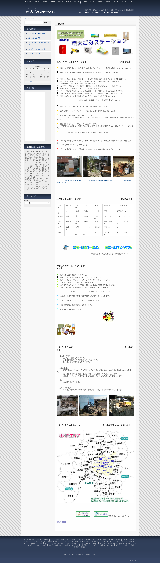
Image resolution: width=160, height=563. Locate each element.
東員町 (131, 545)
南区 (99, 540)
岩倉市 (132, 540)
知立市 (124, 541)
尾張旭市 (87, 541)
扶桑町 (47, 543)
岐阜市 (128, 543)
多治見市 (75, 545)
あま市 (43, 541)
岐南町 (44, 545)
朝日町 (118, 545)
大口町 (54, 543)
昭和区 (39, 540)
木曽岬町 (76, 547)
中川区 (125, 540)
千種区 (74, 540)
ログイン (133, 560)
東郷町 (88, 543)
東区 (57, 540)
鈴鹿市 (94, 545)
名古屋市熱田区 (29, 540)
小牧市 (84, 2)
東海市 (45, 2)
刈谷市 (116, 2)
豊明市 (37, 2)
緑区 (105, 540)
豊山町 (81, 543)
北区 (62, 540)
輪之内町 (59, 545)
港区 (94, 540)
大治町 (67, 543)
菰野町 (83, 547)
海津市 (30, 545)
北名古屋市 (28, 541)
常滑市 (52, 2)
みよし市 (117, 541)
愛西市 (76, 2)
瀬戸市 (92, 2)
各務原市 (67, 545)
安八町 (51, 545)
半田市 (33, 543)
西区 (68, 540)
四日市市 (102, 545)
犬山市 (64, 541)
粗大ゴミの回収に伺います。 (41, 12)
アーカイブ (27, 201)
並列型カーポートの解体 (36, 33)
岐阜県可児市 (112, 543)
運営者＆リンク (127, 2)
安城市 (108, 2)
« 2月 (30, 82)
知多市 (40, 543)
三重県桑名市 (85, 545)
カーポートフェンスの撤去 (37, 49)
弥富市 (57, 541)
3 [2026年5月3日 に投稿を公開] (26, 72)
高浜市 (131, 541)
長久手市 (78, 541)
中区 (52, 540)
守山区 (118, 540)
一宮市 (60, 2)
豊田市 (100, 2)
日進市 (109, 541)
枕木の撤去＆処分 (34, 38)
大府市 (102, 541)
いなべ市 (110, 545)
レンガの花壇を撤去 (35, 54)
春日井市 (95, 541)
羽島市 (121, 543)
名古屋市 (28, 2)
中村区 (111, 540)
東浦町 (95, 543)
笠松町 (37, 545)
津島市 (50, 541)
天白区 (81, 540)
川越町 (124, 545)
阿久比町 (103, 543)
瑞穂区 (46, 540)
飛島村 (74, 543)
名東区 (88, 540)
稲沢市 (68, 2)
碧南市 (26, 543)
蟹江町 (60, 543)
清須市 (61, 24)
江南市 (70, 541)
